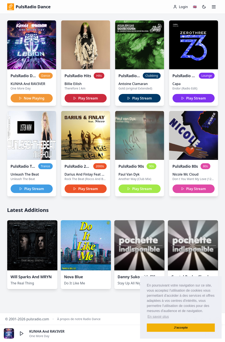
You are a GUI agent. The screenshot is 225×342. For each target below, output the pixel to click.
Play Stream (85, 98)
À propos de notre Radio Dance (78, 319)
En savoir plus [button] (158, 316)
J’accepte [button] (181, 327)
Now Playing (31, 98)
